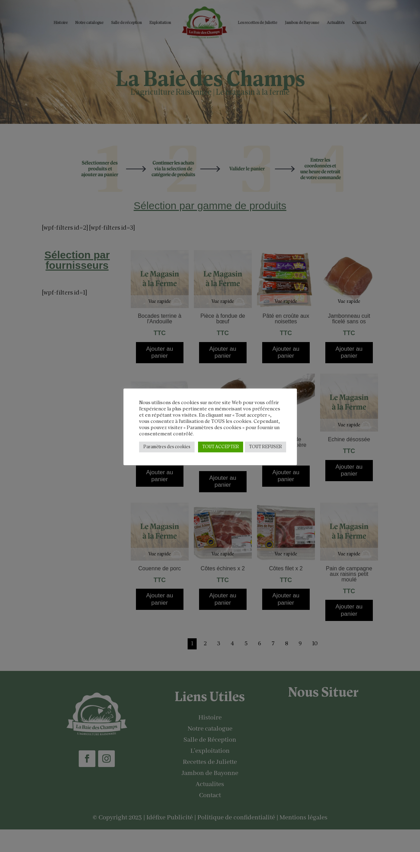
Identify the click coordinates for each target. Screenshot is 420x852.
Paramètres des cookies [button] (166, 447)
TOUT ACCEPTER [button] (220, 447)
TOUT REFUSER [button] (265, 447)
